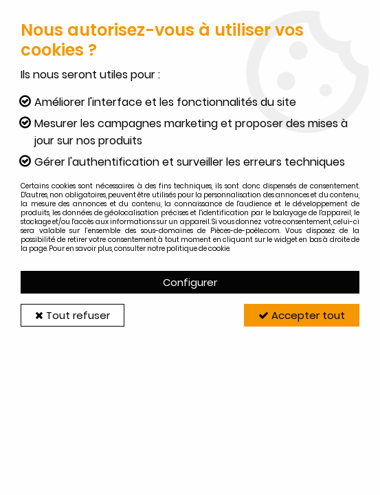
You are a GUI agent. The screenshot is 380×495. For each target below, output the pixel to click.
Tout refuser (72, 315)
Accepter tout (301, 315)
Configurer (190, 282)
